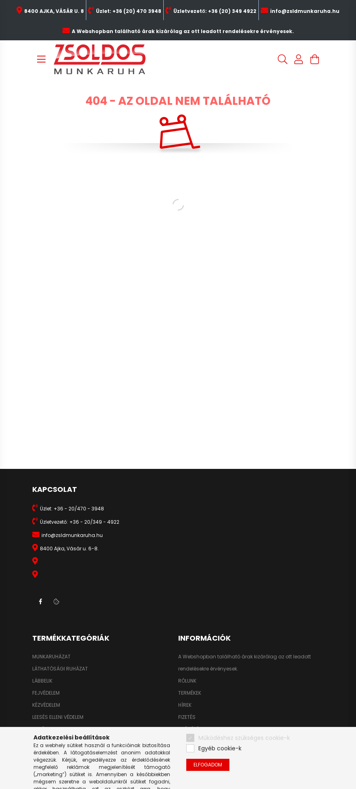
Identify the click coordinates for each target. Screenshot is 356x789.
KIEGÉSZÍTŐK (47, 741)
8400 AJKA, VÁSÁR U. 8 (54, 11)
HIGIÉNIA (42, 729)
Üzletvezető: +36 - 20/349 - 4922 (79, 521)
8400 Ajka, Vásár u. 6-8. (69, 548)
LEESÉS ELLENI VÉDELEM (57, 717)
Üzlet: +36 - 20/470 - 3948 (72, 508)
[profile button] (299, 59)
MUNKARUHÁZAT (51, 657)
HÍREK (185, 705)
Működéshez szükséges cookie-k (244, 759)
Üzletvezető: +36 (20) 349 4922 (214, 11)
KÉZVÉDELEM (46, 705)
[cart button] (315, 59)
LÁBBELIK (42, 681)
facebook (40, 601)
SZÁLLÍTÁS (190, 729)
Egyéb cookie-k (219, 770)
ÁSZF (184, 741)
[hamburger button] (41, 59)
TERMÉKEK (189, 693)
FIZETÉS (187, 717)
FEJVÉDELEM (46, 693)
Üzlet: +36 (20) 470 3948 (128, 11)
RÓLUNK (187, 681)
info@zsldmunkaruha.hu (304, 11)
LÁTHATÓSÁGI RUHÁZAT (60, 669)
